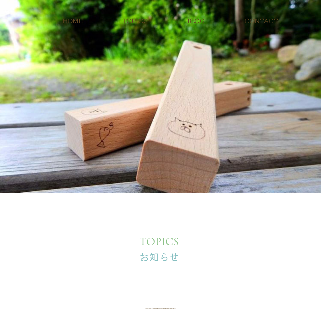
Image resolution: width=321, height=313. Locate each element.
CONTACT (261, 20)
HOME (73, 20)
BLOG (196, 20)
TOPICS (135, 20)
